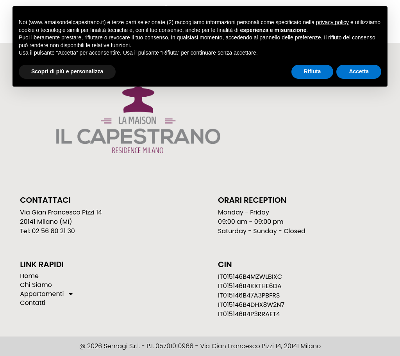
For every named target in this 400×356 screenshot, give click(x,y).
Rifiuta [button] (312, 71)
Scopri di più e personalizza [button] (67, 71)
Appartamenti (47, 294)
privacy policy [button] (332, 22)
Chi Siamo (36, 285)
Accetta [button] (359, 71)
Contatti (32, 303)
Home (29, 276)
